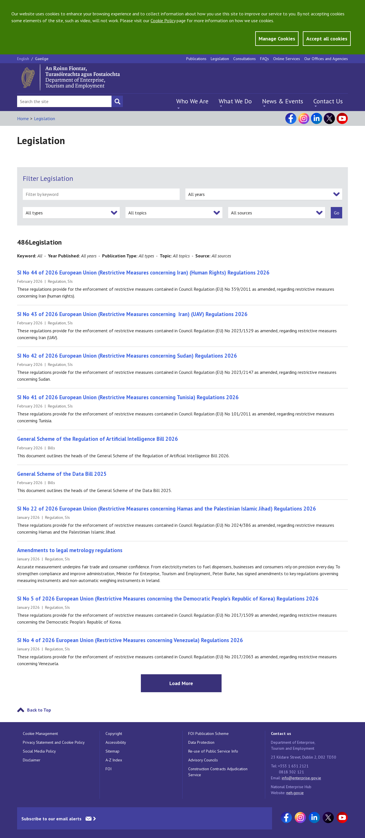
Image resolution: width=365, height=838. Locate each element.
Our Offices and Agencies (326, 58)
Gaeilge (41, 58)
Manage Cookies (277, 38)
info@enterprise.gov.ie (301, 777)
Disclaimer (31, 760)
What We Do (235, 101)
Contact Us (328, 101)
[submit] (336, 212)
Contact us (281, 733)
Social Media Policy (39, 751)
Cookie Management (40, 733)
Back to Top (39, 710)
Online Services (286, 58)
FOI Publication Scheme (208, 733)
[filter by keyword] (101, 194)
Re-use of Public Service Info (213, 751)
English (23, 58)
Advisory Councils (203, 760)
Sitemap (112, 751)
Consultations (244, 58)
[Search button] (117, 101)
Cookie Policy (163, 20)
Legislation (220, 58)
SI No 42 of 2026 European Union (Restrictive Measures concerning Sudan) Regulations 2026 (127, 355)
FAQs (264, 58)
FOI (108, 768)
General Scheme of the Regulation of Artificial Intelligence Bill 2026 (97, 438)
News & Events (282, 101)
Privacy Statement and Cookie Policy (54, 742)
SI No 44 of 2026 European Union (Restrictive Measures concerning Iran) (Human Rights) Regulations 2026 (143, 272)
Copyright (114, 733)
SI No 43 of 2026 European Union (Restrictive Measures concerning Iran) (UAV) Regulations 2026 (132, 314)
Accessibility (116, 742)
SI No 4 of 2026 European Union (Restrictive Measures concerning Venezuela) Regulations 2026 (130, 640)
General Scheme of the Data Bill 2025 (62, 473)
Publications (196, 58)
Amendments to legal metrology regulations (69, 550)
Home (23, 118)
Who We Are (192, 101)
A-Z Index (114, 760)
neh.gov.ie (295, 792)
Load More (181, 683)
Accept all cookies (326, 38)
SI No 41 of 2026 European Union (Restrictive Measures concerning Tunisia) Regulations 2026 (128, 397)
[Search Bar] (64, 101)
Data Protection (201, 742)
